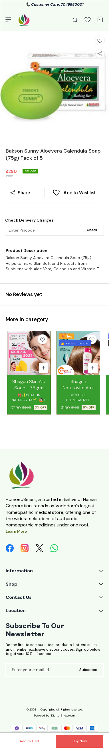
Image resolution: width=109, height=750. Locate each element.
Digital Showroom (63, 715)
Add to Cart (29, 741)
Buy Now (79, 741)
